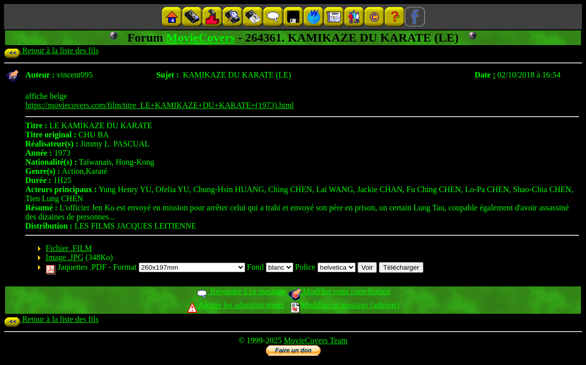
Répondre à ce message (241, 291)
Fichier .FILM (69, 248)
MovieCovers (200, 37)
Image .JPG (65, 257)
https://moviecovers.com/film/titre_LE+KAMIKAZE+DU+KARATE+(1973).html (159, 105)
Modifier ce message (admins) (345, 305)
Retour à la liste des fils (51, 50)
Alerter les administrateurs (236, 305)
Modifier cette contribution (339, 291)
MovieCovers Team (315, 340)
